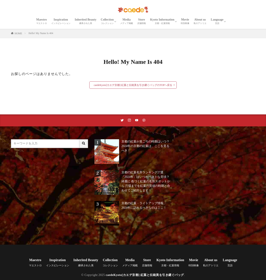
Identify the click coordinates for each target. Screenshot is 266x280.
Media (126, 21)
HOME (18, 33)
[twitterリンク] (122, 120)
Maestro (41, 21)
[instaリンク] (129, 120)
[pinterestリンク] (144, 120)
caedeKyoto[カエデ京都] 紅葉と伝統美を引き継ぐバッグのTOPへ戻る (133, 85)
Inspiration (60, 21)
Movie (185, 21)
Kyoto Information (162, 21)
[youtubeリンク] (136, 120)
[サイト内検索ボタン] (83, 143)
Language (217, 21)
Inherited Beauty (86, 21)
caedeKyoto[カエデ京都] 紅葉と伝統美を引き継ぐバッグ (145, 275)
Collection (107, 21)
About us (200, 21)
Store (141, 21)
